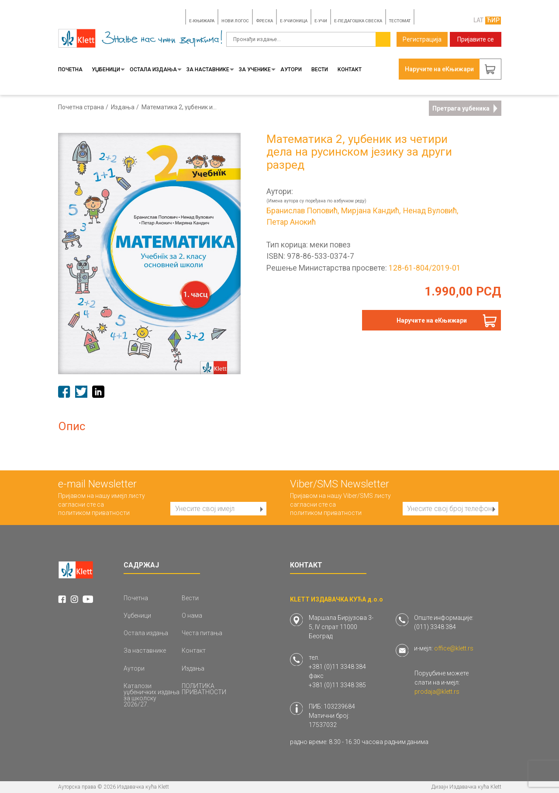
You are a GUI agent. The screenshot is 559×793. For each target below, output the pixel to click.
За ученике (257, 69)
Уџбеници (108, 69)
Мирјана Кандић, (370, 211)
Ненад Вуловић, (430, 211)
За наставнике (210, 69)
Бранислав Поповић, (302, 211)
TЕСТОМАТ (400, 20)
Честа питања (202, 633)
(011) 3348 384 (435, 626)
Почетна (70, 69)
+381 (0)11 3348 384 (337, 666)
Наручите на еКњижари (432, 320)
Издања (123, 107)
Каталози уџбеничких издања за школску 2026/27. (151, 695)
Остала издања (156, 69)
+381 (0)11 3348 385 (337, 685)
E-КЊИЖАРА (201, 20)
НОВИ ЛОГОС (235, 20)
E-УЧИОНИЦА (293, 20)
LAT (478, 20)
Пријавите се (475, 39)
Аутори (291, 69)
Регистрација (422, 39)
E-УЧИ (320, 20)
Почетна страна (81, 107)
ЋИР (493, 20)
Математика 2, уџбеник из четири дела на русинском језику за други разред (179, 107)
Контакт (350, 69)
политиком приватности (94, 512)
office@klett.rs (453, 648)
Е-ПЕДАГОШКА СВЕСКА (358, 20)
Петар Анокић (291, 222)
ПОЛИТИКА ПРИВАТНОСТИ (204, 689)
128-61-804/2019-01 (425, 268)
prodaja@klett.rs (436, 691)
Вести (319, 69)
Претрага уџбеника (464, 108)
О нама (192, 615)
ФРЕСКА (264, 20)
